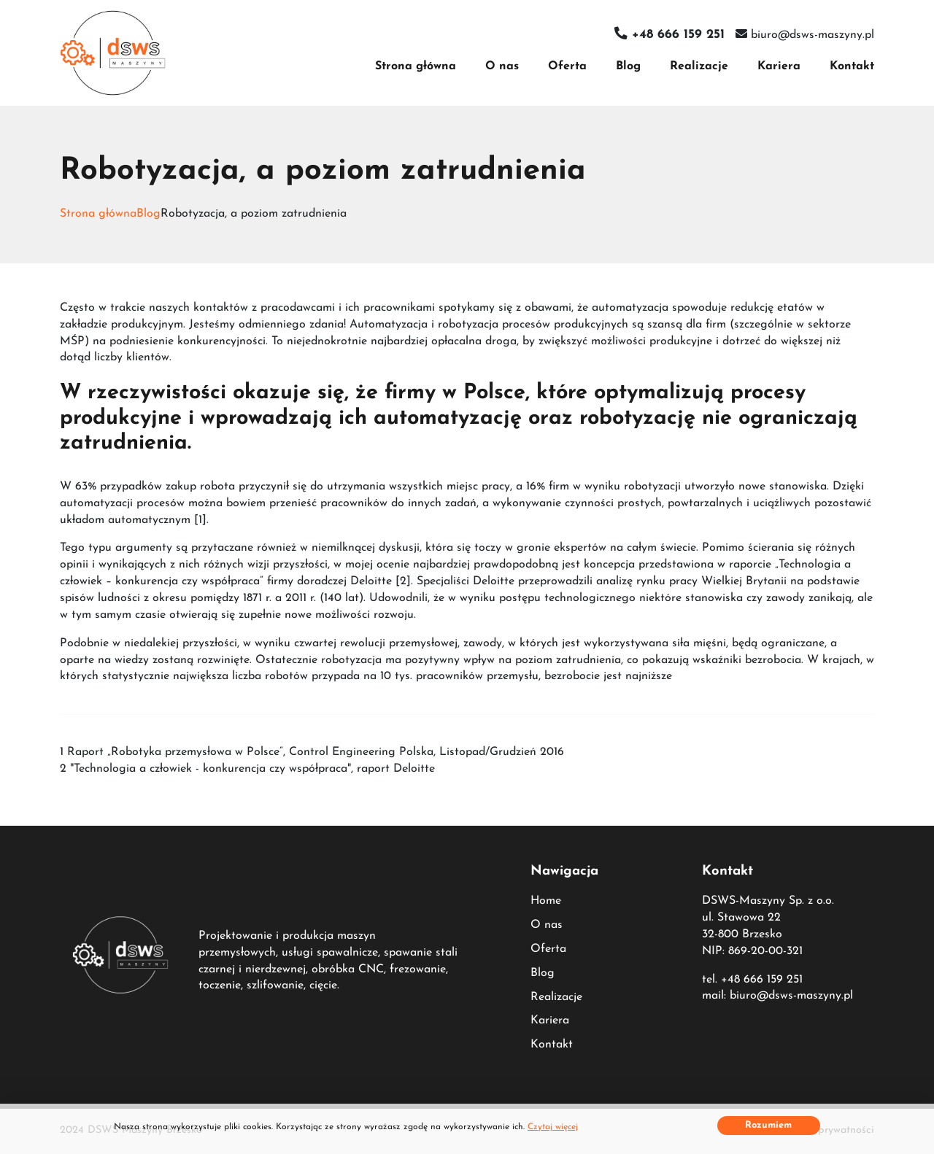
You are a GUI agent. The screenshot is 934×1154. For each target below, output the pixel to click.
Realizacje (699, 66)
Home (545, 901)
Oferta (567, 66)
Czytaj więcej (553, 1127)
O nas (502, 66)
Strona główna (415, 66)
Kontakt (852, 66)
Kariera (778, 66)
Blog (628, 66)
